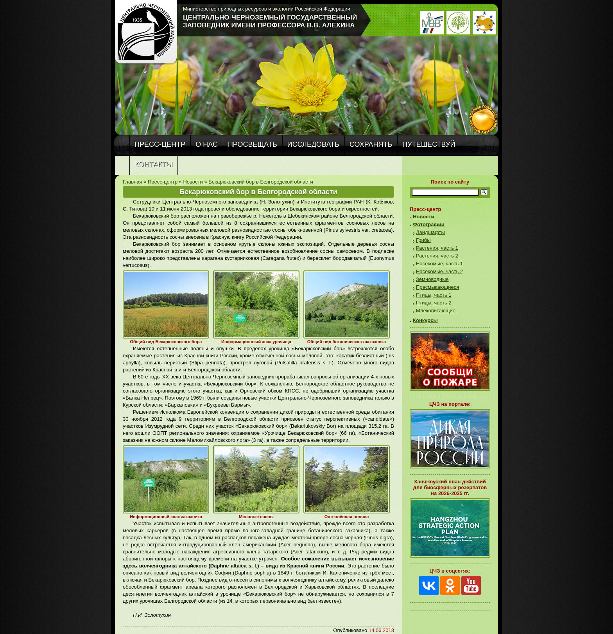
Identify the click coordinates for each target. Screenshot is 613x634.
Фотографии (429, 224)
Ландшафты (430, 232)
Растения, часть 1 (437, 248)
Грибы (423, 240)
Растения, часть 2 (437, 256)
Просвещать (252, 144)
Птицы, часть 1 (434, 295)
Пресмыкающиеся (437, 287)
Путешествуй (428, 144)
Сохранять (371, 144)
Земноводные (432, 279)
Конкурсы (425, 320)
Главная (132, 182)
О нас (206, 144)
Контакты (153, 164)
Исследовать (313, 144)
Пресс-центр (159, 144)
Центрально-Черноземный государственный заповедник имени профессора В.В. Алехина (270, 21)
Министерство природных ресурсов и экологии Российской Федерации (266, 9)
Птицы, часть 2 (434, 303)
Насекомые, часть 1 (439, 264)
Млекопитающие (435, 310)
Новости (193, 182)
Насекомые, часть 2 (439, 271)
